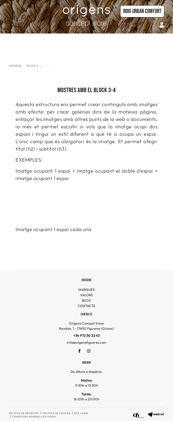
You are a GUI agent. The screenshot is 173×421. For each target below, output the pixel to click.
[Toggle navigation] (11, 17)
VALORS (86, 295)
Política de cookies (57, 413)
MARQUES (86, 289)
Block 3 (32, 65)
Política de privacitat (24, 413)
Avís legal (81, 413)
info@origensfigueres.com (86, 342)
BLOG (86, 300)
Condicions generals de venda (34, 416)
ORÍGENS (15, 65)
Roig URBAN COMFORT (142, 11)
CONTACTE (87, 306)
